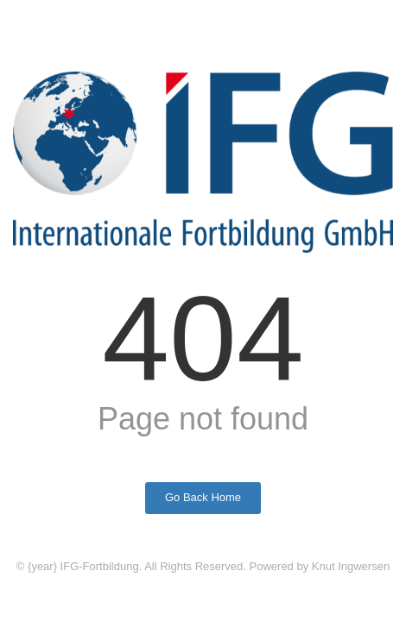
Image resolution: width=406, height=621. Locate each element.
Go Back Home (203, 497)
